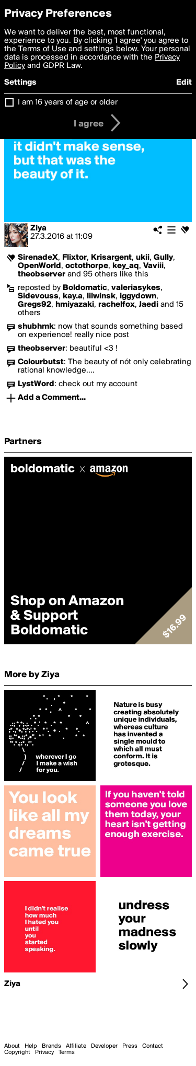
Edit (184, 82)
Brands (51, 1046)
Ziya (38, 228)
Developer (104, 1046)
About (12, 1046)
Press (129, 1046)
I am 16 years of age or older (68, 102)
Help (31, 1046)
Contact (152, 1046)
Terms (67, 1052)
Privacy (44, 1052)
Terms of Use (42, 49)
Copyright (17, 1052)
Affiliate (76, 1046)
